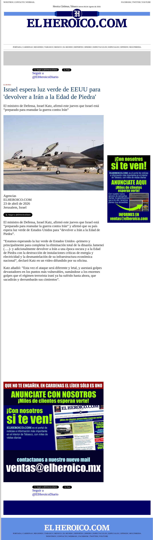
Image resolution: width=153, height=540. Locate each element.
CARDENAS (28, 47)
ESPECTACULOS (100, 47)
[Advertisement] (24, 355)
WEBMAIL (30, 2)
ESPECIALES (113, 47)
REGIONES (38, 47)
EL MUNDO (68, 47)
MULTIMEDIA (135, 47)
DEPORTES (78, 47)
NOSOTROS (8, 2)
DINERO (88, 47)
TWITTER (136, 2)
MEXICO (58, 47)
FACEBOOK (126, 2)
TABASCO (49, 47)
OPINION (124, 47)
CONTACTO (19, 2)
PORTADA (17, 47)
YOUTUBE (146, 2)
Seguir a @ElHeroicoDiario (45, 75)
